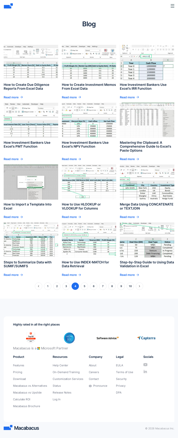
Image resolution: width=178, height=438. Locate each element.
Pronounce (95, 385)
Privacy (117, 385)
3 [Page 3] (66, 286)
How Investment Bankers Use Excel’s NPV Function (85, 145)
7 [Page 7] (102, 286)
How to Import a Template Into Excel (28, 206)
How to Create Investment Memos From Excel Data (89, 87)
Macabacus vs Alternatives (29, 385)
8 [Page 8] (112, 286)
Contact (89, 378)
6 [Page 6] (94, 286)
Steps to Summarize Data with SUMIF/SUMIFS (28, 264)
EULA (116, 365)
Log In (54, 398)
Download (19, 378)
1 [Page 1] (47, 286)
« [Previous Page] (38, 286)
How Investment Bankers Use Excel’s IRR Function (143, 87)
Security (118, 378)
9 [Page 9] (121, 286)
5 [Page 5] (84, 286)
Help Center (58, 365)
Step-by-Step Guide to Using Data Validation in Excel (147, 264)
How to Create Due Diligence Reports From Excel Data (26, 87)
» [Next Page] (139, 286)
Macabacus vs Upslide (26, 391)
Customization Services (65, 378)
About (88, 365)
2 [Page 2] (57, 286)
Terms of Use (121, 371)
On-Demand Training (63, 371)
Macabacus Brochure (26, 405)
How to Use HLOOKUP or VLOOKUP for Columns (81, 206)
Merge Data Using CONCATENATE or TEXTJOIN (146, 206)
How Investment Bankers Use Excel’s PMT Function (27, 145)
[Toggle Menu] (172, 6)
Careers (89, 371)
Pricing (17, 371)
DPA (115, 391)
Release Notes (59, 391)
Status (55, 385)
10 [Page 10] (130, 286)
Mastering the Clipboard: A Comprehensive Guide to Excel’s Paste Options (145, 146)
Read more (11, 97)
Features (18, 365)
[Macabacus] (9, 5)
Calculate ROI (21, 398)
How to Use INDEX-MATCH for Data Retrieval (85, 264)
